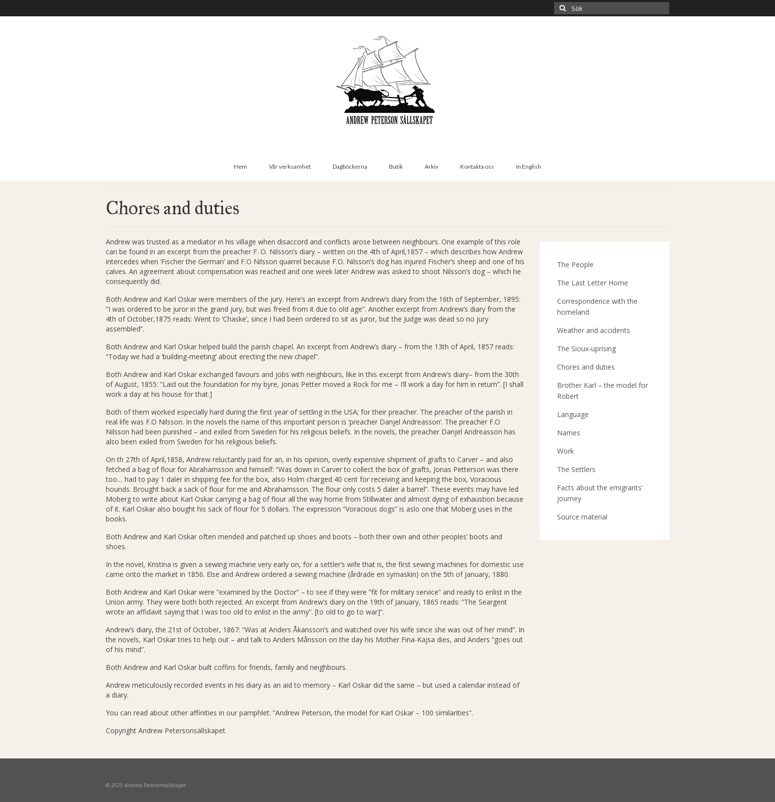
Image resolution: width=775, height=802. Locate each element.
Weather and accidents (593, 330)
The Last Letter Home (592, 282)
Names (568, 432)
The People (575, 264)
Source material (582, 516)
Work (565, 451)
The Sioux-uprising (586, 348)
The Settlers (576, 469)
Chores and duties (586, 367)
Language (573, 414)
